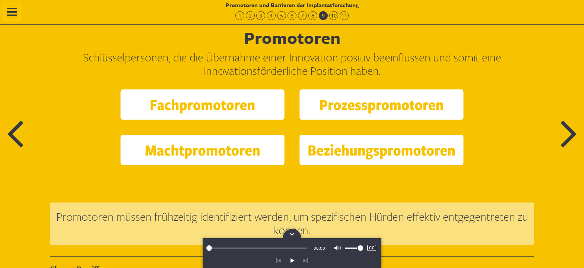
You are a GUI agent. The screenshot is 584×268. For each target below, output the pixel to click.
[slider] (256, 248)
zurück (279, 261)
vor (305, 261)
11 (344, 15)
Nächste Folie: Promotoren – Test (568, 134)
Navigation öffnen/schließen (12, 12)
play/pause (292, 261)
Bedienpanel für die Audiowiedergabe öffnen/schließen (292, 233)
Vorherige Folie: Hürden (16, 134)
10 (334, 15)
